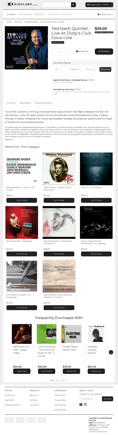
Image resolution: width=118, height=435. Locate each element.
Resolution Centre (12, 405)
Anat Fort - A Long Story (91, 187)
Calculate (105, 69)
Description (11, 103)
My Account (10, 395)
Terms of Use (60, 395)
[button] (29, 326)
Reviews (43, 103)
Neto (105, 431)
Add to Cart (21, 371)
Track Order (9, 400)
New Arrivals (25, 14)
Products (11, 14)
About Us (39, 14)
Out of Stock (46, 371)
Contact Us (34, 405)
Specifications (25, 103)
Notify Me (82, 51)
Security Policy (60, 410)
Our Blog (33, 400)
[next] (111, 352)
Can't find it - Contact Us (60, 14)
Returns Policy (60, 405)
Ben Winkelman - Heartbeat (19, 241)
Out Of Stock (21, 200)
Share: (57, 42)
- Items (98, 5)
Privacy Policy (60, 400)
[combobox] (56, 4)
